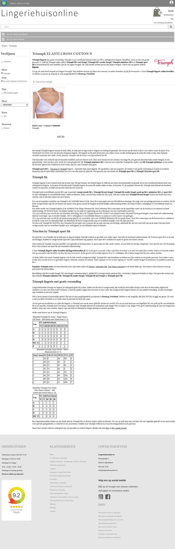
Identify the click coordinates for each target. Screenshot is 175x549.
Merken (52, 504)
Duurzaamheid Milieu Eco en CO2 (110, 520)
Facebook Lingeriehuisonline (60, 476)
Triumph (13, 46)
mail (156, 296)
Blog (51, 454)
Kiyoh (16, 512)
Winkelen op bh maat (57, 465)
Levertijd (53, 479)
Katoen (5, 128)
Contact (52, 511)
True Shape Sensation (116, 266)
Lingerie (53, 469)
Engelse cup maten (105, 530)
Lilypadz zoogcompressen (107, 534)
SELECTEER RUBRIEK (14, 34)
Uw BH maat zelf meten (58, 458)
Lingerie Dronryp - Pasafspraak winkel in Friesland (68, 461)
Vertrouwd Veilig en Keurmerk (61, 486)
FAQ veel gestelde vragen (59, 493)
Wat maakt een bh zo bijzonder (109, 513)
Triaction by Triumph (43, 82)
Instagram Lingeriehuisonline (60, 472)
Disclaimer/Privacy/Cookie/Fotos (62, 500)
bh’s (107, 428)
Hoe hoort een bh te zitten (107, 527)
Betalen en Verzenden (57, 490)
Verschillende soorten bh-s (107, 523)
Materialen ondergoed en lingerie (110, 516)
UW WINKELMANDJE (163, 23)
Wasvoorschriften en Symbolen (109, 537)
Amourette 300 (101, 266)
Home (4, 46)
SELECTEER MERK (12, 39)
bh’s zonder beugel (119, 428)
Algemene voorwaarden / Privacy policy (64, 497)
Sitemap (53, 508)
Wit (4, 116)
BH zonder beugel (9, 93)
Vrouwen (6, 61)
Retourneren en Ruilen (58, 483)
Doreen (91, 266)
